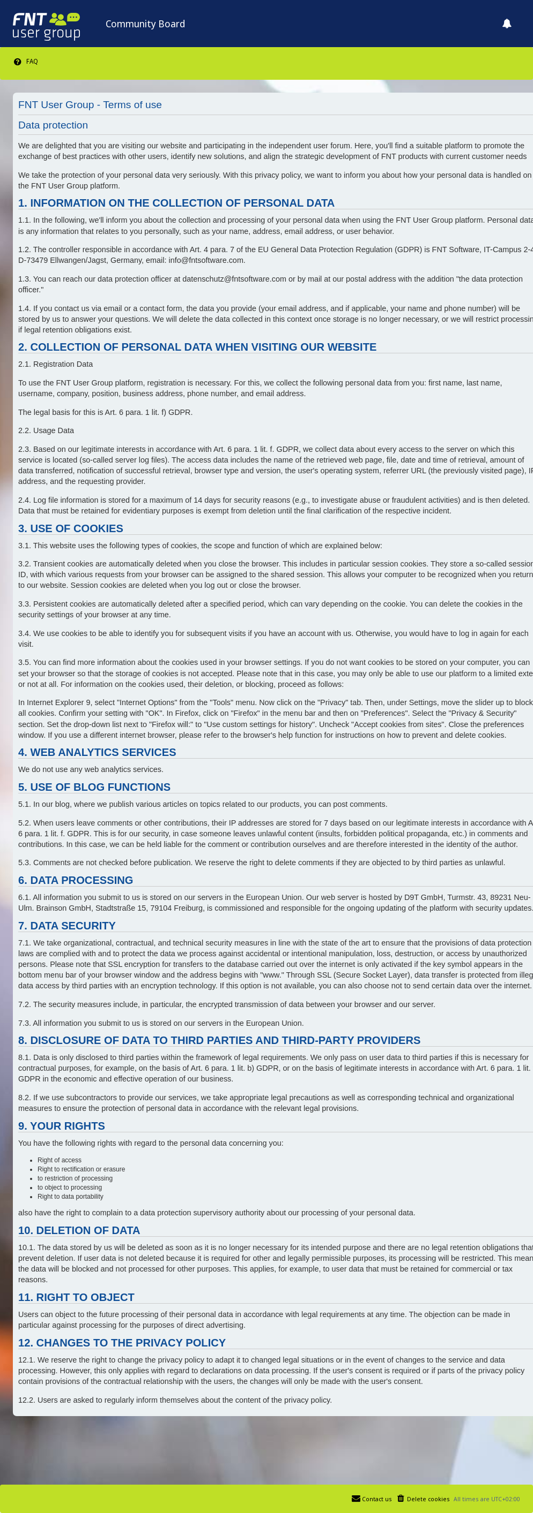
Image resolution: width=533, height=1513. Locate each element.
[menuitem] (25, 61)
